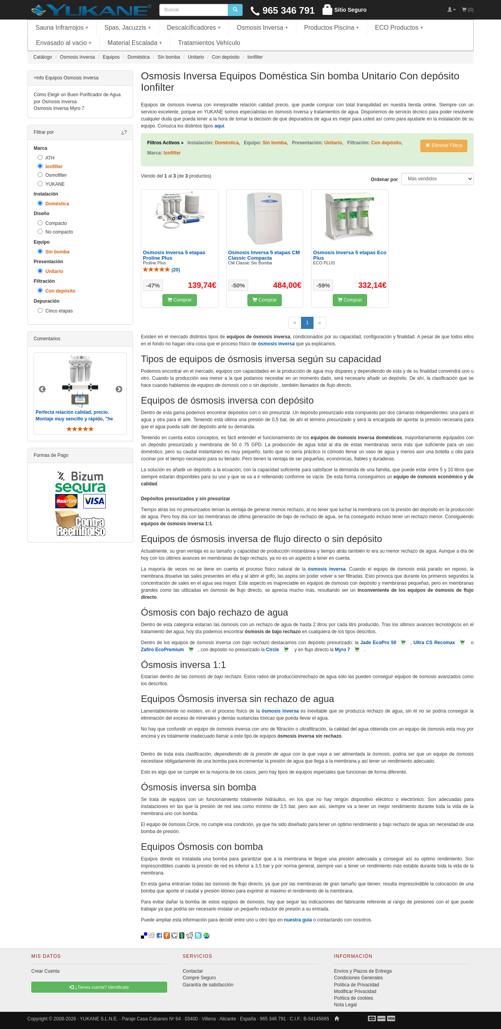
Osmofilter (52, 175)
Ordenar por (384, 179)
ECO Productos (399, 27)
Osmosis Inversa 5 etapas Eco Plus (349, 255)
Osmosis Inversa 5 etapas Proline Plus (174, 255)
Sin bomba (53, 252)
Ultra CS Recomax (434, 642)
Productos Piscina (331, 27)
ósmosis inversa (276, 344)
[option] (80, 393)
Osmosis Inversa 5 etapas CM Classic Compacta (264, 255)
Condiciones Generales (358, 978)
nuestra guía (298, 920)
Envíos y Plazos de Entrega (362, 971)
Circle (272, 649)
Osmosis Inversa (262, 27)
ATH (46, 158)
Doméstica (53, 204)
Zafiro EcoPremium (162, 649)
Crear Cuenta (45, 971)
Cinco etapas (55, 311)
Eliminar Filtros (444, 145)
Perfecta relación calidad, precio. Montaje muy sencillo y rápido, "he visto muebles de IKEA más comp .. (75, 418)
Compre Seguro (199, 978)
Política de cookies (353, 998)
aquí (219, 126)
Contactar (193, 971)
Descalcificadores (194, 27)
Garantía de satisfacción (208, 985)
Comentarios (47, 338)
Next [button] (119, 389)
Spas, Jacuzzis (128, 27)
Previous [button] (42, 389)
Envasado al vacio (64, 43)
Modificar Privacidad (355, 991)
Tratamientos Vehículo (209, 43)
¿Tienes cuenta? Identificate (99, 987)
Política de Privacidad (356, 985)
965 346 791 (282, 10)
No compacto (55, 232)
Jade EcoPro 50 (378, 642)
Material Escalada (135, 43)
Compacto (52, 223)
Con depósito (57, 291)
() (161, 270)
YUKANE (51, 184)
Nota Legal (345, 1004)
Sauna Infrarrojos (62, 27)
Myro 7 (342, 649)
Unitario (50, 271)
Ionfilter (50, 166)
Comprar (180, 300)
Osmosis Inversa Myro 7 (59, 108)
